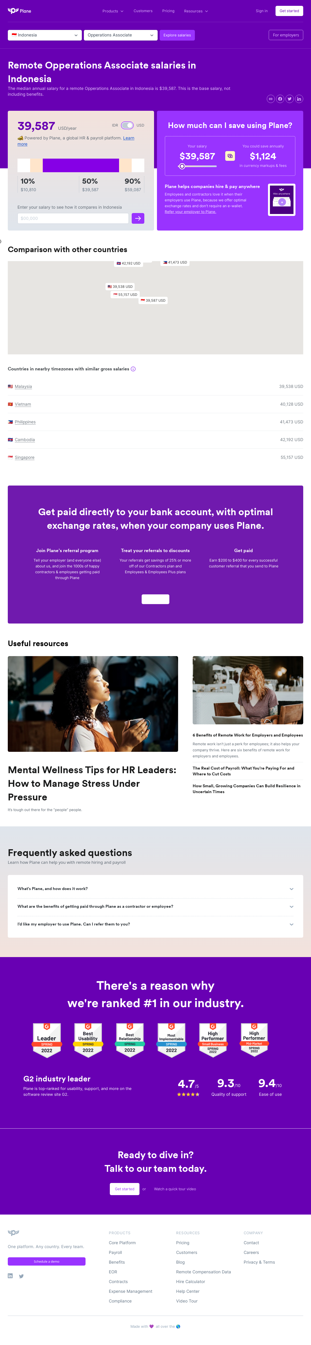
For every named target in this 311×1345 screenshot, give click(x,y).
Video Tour (187, 1301)
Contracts (118, 1281)
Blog (180, 1262)
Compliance (120, 1301)
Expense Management (130, 1291)
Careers (251, 1252)
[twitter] (290, 99)
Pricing (168, 11)
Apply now (155, 602)
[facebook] (280, 99)
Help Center (187, 1291)
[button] (155, 304)
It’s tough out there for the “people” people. (45, 809)
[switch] (127, 125)
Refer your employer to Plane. (190, 211)
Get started (289, 11)
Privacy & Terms (259, 1262)
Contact (251, 1242)
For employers (286, 35)
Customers (143, 11)
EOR (113, 1271)
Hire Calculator (190, 1281)
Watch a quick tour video (175, 1189)
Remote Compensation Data (203, 1271)
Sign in (262, 11)
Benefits (117, 1262)
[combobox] (12, 35)
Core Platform (122, 1242)
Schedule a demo (47, 1261)
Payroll (115, 1252)
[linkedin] (299, 99)
